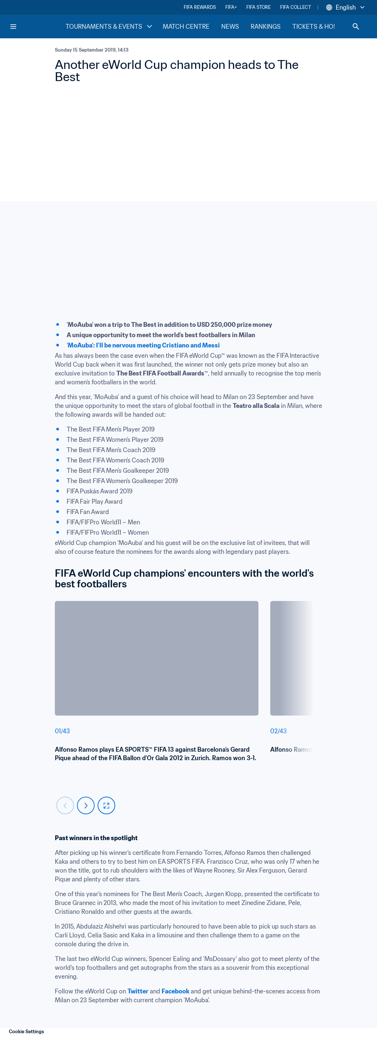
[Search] (356, 26)
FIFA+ (231, 7)
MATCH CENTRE (186, 26)
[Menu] (13, 26)
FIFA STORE (258, 7)
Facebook (175, 991)
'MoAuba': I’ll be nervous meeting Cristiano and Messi (143, 345)
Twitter (137, 991)
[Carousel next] (86, 805)
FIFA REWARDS (200, 7)
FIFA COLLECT (295, 7)
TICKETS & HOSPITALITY (327, 26)
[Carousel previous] (65, 805)
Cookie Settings (26, 1031)
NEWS (230, 26)
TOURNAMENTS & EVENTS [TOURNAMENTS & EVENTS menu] (110, 26)
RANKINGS (266, 26)
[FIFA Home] (37, 26)
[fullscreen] (106, 805)
